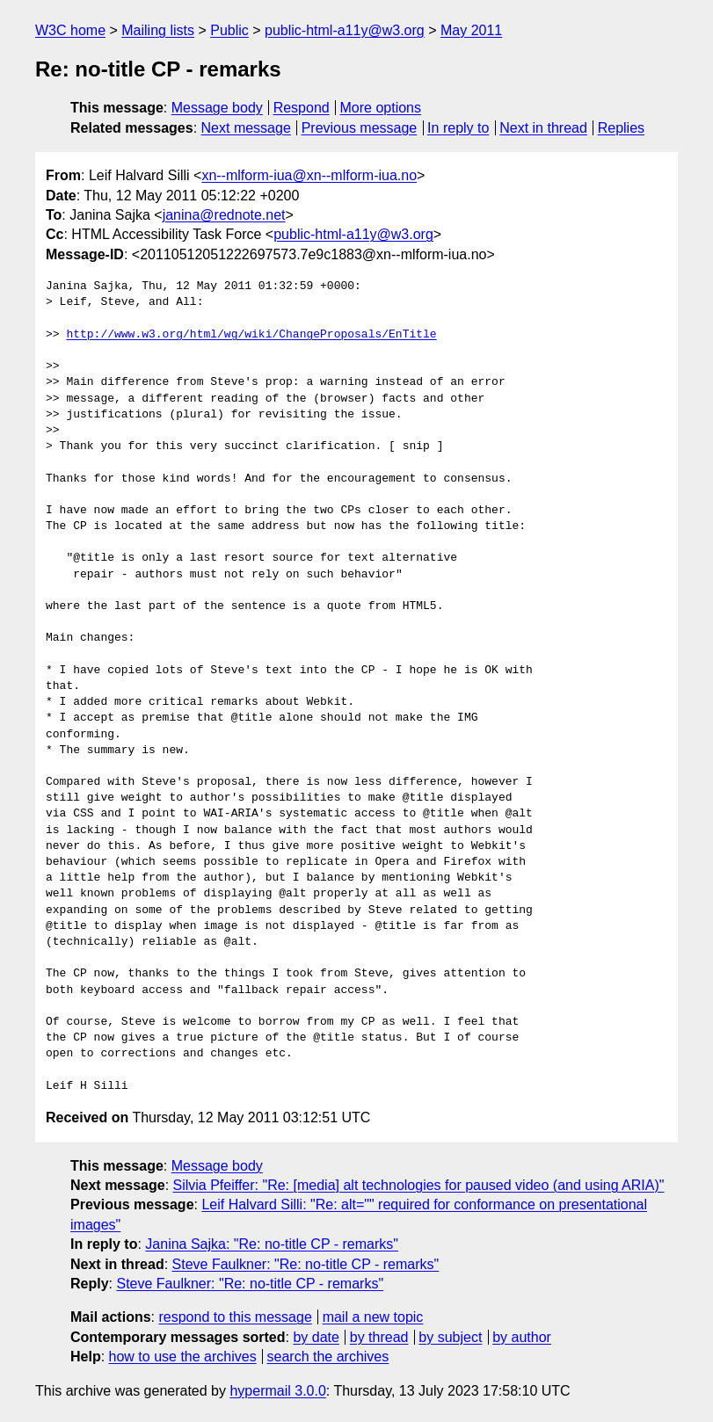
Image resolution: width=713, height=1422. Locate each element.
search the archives (328, 1356)
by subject (450, 1337)
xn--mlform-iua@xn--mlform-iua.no (309, 175)
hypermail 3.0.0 (277, 1390)
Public (229, 30)
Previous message (360, 127)
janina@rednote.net (224, 214)
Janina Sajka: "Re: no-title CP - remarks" (271, 1244)
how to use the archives (183, 1356)
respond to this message (234, 1317)
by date (315, 1337)
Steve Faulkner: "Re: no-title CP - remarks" (306, 1264)
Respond (301, 107)
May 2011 (471, 30)
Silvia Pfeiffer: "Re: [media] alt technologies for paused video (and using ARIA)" (419, 1185)
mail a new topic (373, 1317)
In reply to (458, 127)
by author (521, 1337)
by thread (379, 1337)
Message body (217, 107)
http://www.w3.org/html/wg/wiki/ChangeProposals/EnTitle (251, 335)
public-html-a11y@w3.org (345, 30)
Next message (246, 127)
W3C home (70, 30)
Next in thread (543, 127)
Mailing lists (157, 30)
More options (381, 107)
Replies (621, 127)
